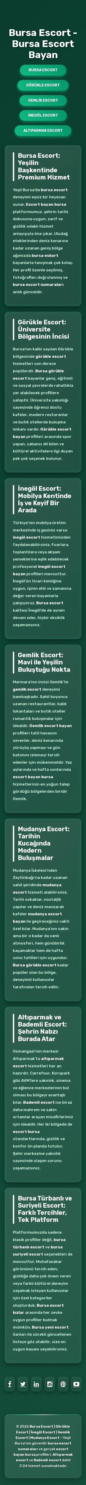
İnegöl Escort (43, 115)
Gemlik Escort (43, 100)
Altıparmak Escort (43, 130)
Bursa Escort (43, 70)
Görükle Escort (43, 85)
